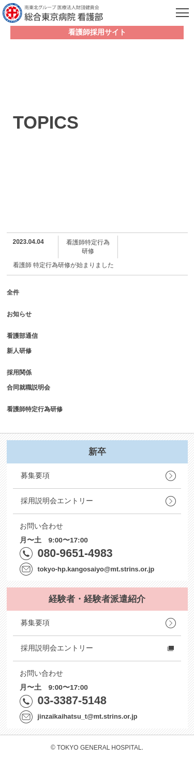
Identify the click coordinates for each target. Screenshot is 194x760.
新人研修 (19, 350)
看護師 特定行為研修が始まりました (63, 265)
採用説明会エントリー (57, 501)
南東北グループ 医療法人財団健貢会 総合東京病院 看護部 (53, 13)
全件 (13, 292)
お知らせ (19, 314)
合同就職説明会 (28, 387)
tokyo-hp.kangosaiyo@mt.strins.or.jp (96, 569)
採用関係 (19, 372)
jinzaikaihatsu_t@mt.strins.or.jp (88, 716)
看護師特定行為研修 (35, 409)
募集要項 (35, 475)
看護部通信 (22, 335)
